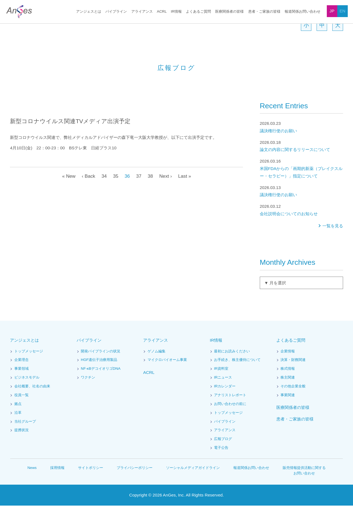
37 (138, 199)
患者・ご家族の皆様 (264, 11)
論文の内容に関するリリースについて (301, 169)
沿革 (18, 436)
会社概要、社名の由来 (32, 409)
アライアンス (142, 11)
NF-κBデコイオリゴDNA (101, 392)
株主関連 (287, 401)
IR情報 (176, 11)
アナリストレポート (230, 418)
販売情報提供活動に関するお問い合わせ (304, 493)
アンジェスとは (89, 11)
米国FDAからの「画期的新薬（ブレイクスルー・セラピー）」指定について (301, 191)
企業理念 (21, 383)
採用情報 (58, 491)
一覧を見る (332, 249)
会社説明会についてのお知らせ (301, 233)
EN (342, 11)
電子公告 (221, 471)
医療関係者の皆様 (229, 11)
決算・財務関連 (293, 383)
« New (67, 199)
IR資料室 (221, 392)
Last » (185, 199)
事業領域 (21, 392)
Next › (166, 199)
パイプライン (117, 11)
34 (103, 199)
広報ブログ (223, 462)
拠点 (18, 427)
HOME (14, 27)
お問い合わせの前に (230, 427)
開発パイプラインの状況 (100, 375)
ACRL (162, 11)
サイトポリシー (91, 491)
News (32, 491)
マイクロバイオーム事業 (167, 383)
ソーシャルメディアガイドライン (193, 491)
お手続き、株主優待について (237, 383)
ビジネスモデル (26, 401)
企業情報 (287, 375)
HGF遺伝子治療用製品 (99, 383)
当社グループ (25, 445)
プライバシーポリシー (135, 491)
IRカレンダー (225, 409)
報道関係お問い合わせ (302, 11)
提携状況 (21, 453)
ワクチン (88, 401)
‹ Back (87, 199)
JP (332, 11)
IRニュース (223, 401)
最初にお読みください (232, 375)
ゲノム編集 (156, 375)
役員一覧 (21, 418)
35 (115, 199)
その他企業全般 (293, 409)
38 (150, 199)
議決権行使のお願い (301, 150)
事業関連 (287, 418)
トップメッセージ (28, 375)
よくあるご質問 (198, 11)
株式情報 (287, 392)
